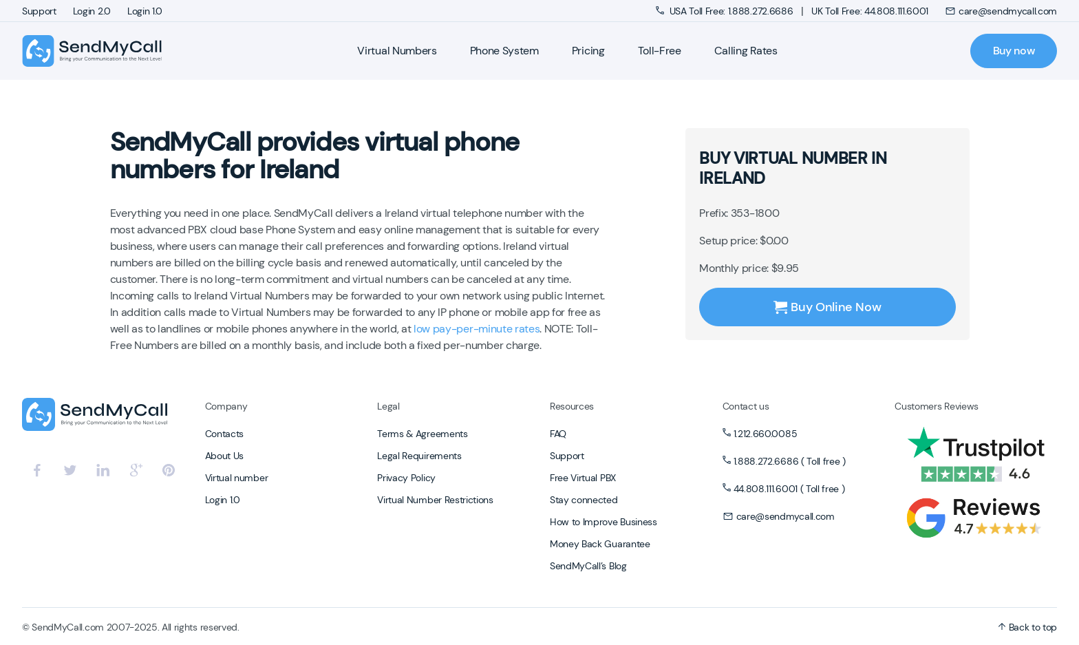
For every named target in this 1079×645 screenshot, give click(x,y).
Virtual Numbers (396, 50)
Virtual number (236, 478)
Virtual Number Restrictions (435, 500)
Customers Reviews (937, 406)
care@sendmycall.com (1001, 11)
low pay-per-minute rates (477, 328)
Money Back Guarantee (600, 544)
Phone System (504, 50)
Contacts (224, 433)
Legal (388, 406)
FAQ (558, 433)
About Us (224, 456)
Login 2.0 (92, 11)
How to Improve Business (603, 522)
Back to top (1027, 627)
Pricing (588, 50)
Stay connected (584, 500)
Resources (572, 406)
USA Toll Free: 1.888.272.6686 (725, 11)
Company (226, 406)
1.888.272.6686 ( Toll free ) (790, 461)
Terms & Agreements (422, 433)
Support (39, 11)
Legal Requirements (419, 456)
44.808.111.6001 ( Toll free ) (789, 489)
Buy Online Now (827, 307)
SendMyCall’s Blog (588, 566)
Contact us (746, 406)
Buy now (1014, 50)
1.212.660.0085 (766, 433)
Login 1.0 (144, 11)
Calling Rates (746, 50)
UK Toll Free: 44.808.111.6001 (869, 11)
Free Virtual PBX (583, 478)
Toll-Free (659, 50)
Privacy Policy (406, 478)
